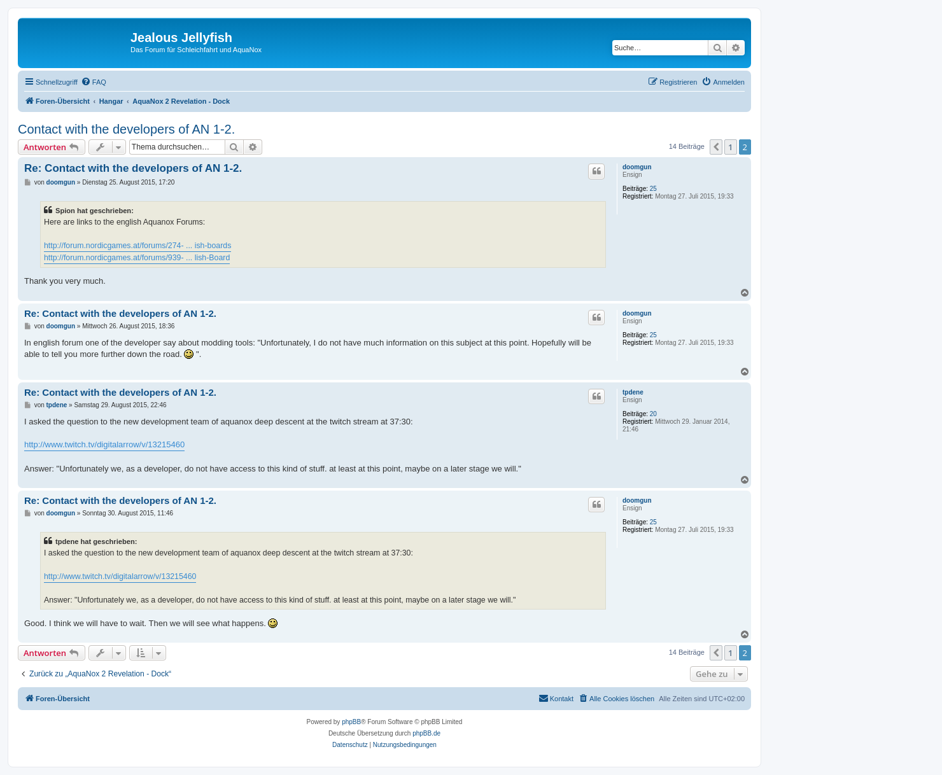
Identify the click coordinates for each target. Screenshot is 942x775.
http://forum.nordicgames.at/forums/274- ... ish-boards (137, 245)
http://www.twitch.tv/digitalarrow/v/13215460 (104, 444)
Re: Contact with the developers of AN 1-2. (133, 168)
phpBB (351, 721)
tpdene (632, 392)
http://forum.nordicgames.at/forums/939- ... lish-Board (137, 257)
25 (653, 188)
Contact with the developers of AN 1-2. (126, 129)
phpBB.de (426, 733)
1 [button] (730, 147)
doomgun (637, 167)
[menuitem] (93, 82)
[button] (716, 147)
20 (653, 413)
